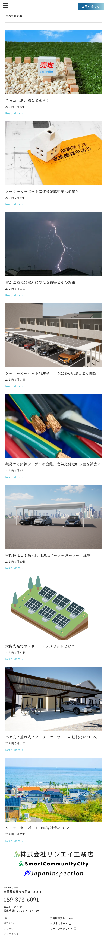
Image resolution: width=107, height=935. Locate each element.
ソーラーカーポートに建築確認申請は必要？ (42, 191)
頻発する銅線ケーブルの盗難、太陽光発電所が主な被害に (53, 464)
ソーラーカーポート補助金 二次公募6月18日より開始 (51, 373)
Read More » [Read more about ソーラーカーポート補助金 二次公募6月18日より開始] (14, 386)
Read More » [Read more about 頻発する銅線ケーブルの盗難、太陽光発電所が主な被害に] (14, 477)
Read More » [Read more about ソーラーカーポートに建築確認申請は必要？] (14, 204)
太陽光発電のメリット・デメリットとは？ (40, 646)
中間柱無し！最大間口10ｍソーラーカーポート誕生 (48, 555)
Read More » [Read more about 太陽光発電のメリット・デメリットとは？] (14, 659)
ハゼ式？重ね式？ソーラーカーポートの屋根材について (51, 736)
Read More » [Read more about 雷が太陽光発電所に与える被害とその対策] (14, 295)
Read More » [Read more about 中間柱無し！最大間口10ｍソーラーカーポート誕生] (14, 568)
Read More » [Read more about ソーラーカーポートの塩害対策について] (14, 841)
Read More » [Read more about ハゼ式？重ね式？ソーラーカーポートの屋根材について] (14, 750)
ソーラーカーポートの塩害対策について (38, 827)
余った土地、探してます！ (27, 100)
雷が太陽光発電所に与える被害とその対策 (40, 282)
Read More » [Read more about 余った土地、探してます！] (14, 113)
